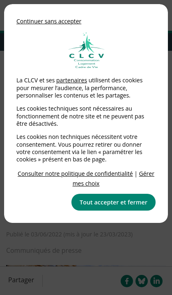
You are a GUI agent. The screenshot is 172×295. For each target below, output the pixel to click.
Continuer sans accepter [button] (48, 21)
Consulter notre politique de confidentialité (75, 173)
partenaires (71, 80)
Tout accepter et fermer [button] (113, 202)
